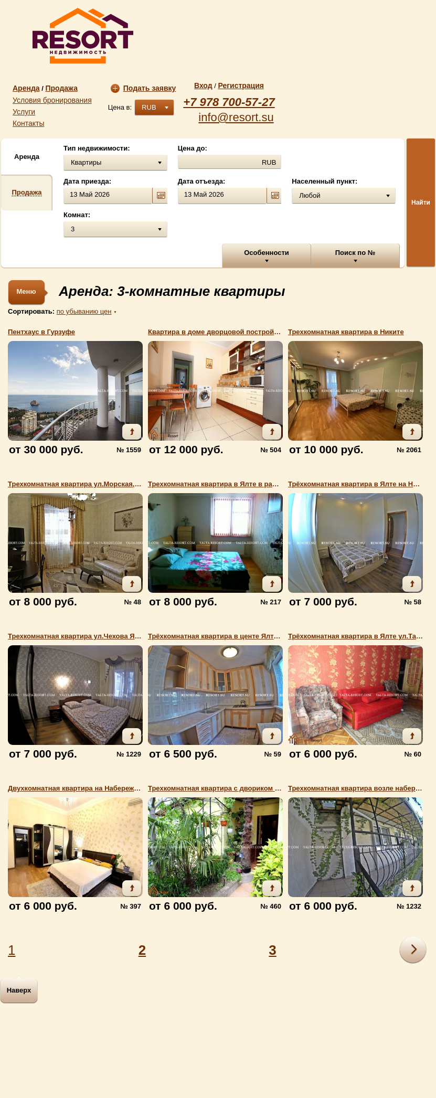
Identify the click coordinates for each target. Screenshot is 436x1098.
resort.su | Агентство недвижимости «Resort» (83, 35)
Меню (26, 291)
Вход (203, 85)
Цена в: (120, 107)
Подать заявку (143, 88)
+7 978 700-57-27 (228, 102)
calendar (159, 196)
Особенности (266, 253)
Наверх (19, 990)
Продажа (61, 88)
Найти (420, 202)
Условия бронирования (52, 100)
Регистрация (241, 85)
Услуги (24, 112)
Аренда (26, 88)
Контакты (28, 123)
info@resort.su (235, 117)
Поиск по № (355, 253)
